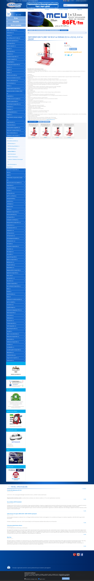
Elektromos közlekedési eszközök (14, 77)
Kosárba (74, 49)
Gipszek (9, 172)
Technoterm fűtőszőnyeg (13, 156)
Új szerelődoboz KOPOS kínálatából (14, 502)
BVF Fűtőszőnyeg (11, 143)
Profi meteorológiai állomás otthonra (14, 525)
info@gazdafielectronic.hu (50, 119)
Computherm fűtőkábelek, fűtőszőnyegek (15, 160)
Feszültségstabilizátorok (12, 112)
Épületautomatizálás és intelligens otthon (14, 92)
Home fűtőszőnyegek (12, 164)
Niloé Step (9, 537)
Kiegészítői (9, 167)
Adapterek (9, 35)
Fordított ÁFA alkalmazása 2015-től (14, 490)
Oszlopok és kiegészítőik (12, 283)
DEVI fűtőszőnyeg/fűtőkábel (13, 146)
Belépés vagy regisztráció (82, 0)
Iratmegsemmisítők (11, 198)
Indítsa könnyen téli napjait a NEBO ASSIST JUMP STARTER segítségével (22, 513)
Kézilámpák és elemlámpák (12, 219)
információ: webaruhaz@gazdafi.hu (30, 0)
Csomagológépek (10, 62)
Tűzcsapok (9, 331)
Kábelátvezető (10, 206)
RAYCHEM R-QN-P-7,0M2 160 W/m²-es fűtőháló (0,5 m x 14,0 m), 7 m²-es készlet (57, 125)
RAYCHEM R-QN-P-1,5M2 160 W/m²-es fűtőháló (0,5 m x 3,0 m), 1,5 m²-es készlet (33, 125)
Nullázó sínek (10, 275)
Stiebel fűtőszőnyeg (12, 154)
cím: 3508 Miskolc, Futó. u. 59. (14, 1)
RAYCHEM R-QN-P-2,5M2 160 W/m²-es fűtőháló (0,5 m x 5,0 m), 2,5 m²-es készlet (45, 125)
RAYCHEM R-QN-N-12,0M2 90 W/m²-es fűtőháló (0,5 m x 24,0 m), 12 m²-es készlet (69, 125)
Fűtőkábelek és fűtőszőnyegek (41, 30)
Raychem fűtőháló (12, 151)
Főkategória (31, 30)
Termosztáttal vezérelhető (53, 30)
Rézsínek (9, 291)
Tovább (85, 499)
